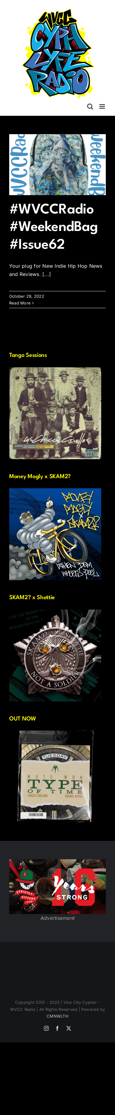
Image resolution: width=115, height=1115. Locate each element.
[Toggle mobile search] (90, 106)
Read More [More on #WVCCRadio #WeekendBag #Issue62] (20, 302)
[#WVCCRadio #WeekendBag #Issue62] (57, 164)
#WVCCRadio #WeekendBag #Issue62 (53, 227)
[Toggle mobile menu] (102, 106)
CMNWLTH (57, 1016)
